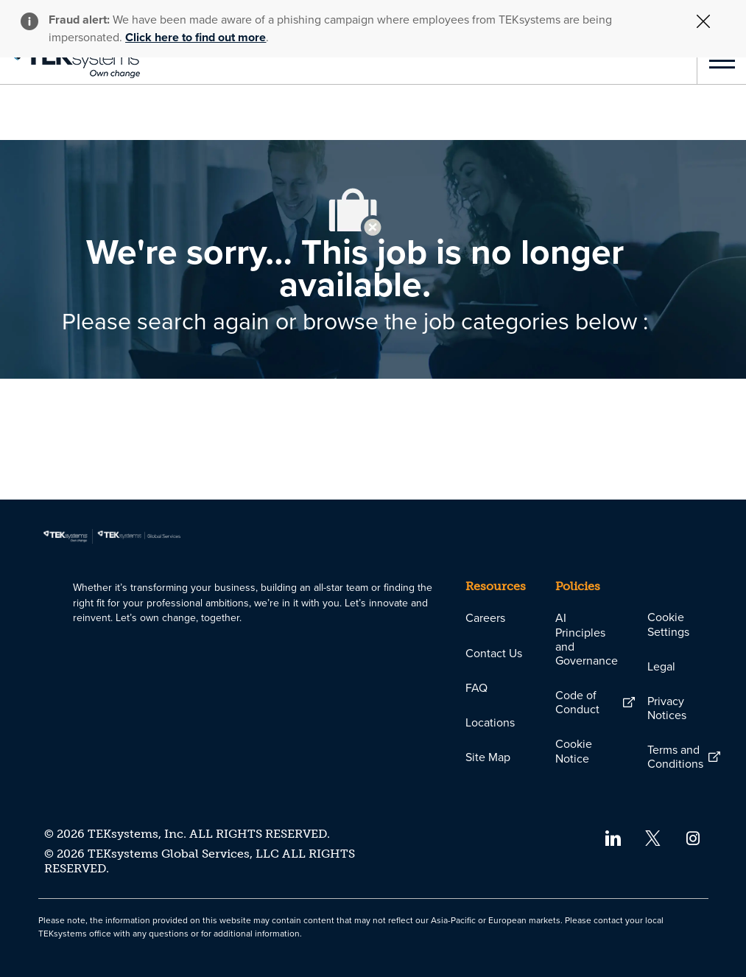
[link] (70, 60)
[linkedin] (612, 837)
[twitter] (653, 837)
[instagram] (693, 837)
